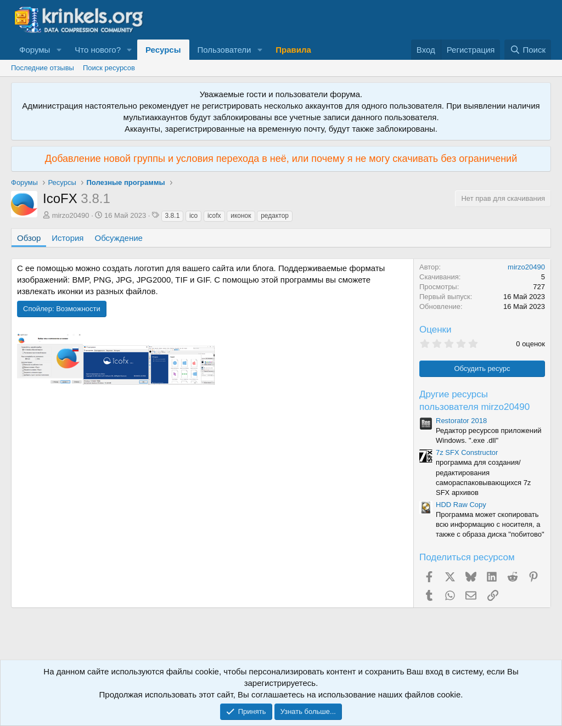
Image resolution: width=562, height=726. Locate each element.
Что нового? (98, 49)
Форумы (34, 49)
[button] (58, 50)
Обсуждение (119, 238)
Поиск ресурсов (109, 68)
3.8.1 (172, 216)
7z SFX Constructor (467, 452)
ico (193, 216)
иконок (241, 216)
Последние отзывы (42, 68)
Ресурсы (163, 49)
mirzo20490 (70, 215)
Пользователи (224, 49)
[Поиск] (527, 50)
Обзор (29, 238)
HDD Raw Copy (461, 504)
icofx (214, 216)
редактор (275, 216)
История (67, 238)
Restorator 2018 (461, 421)
